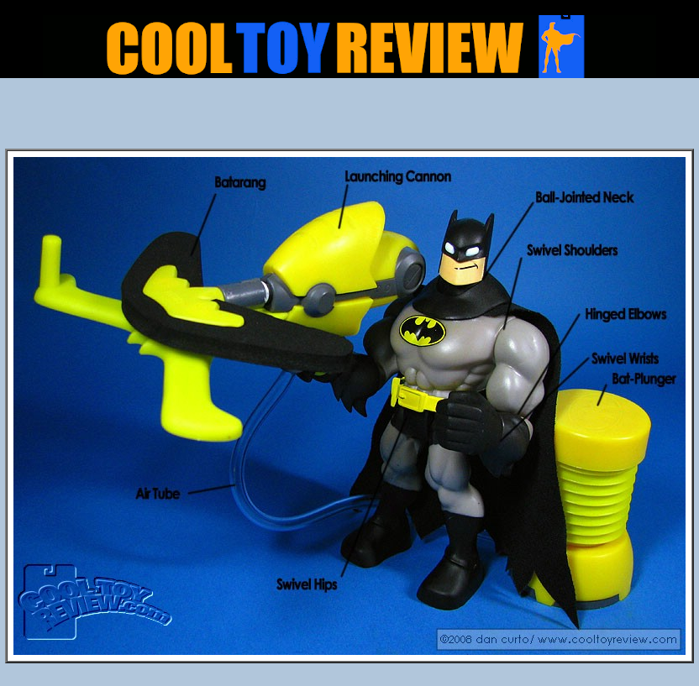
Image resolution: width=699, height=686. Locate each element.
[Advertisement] (350, 118)
